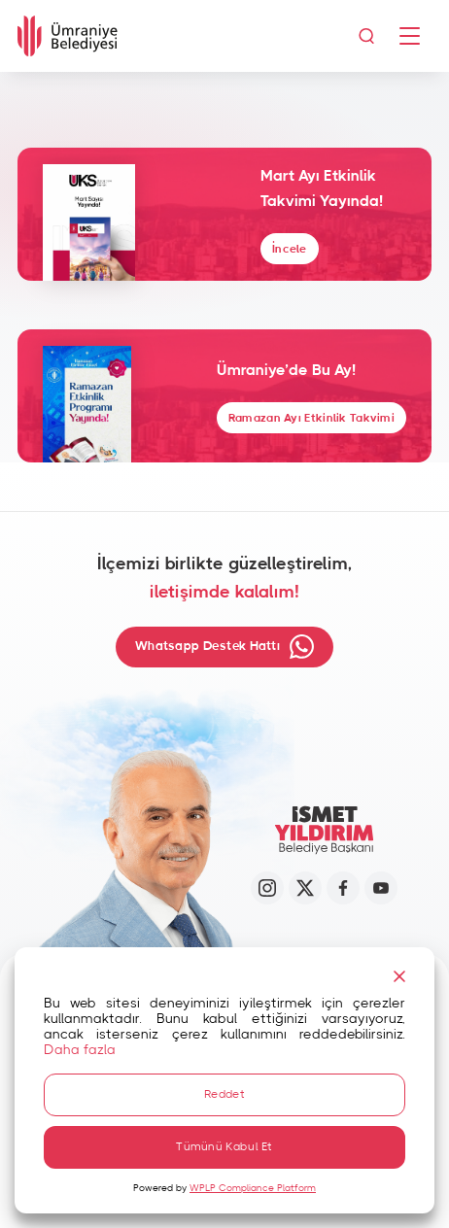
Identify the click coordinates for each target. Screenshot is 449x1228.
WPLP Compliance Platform (253, 1188)
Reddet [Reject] (224, 1094)
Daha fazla (80, 1050)
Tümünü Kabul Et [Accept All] (224, 1146)
